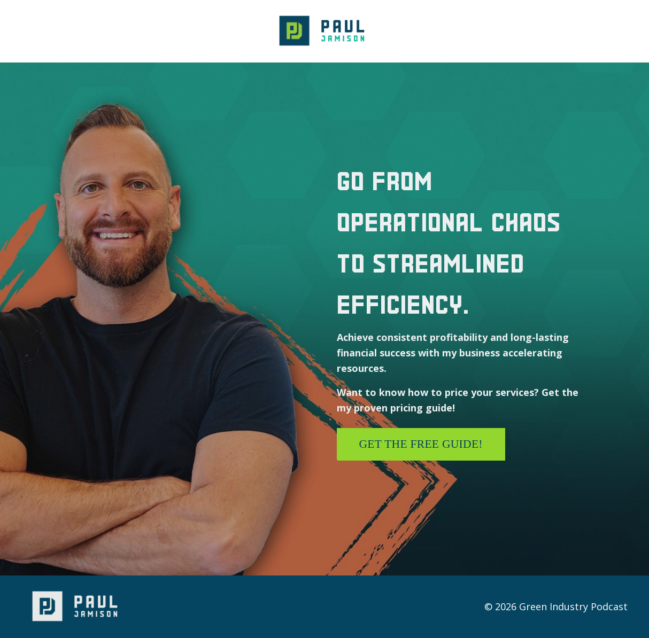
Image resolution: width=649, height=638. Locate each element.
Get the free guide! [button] (421, 444)
